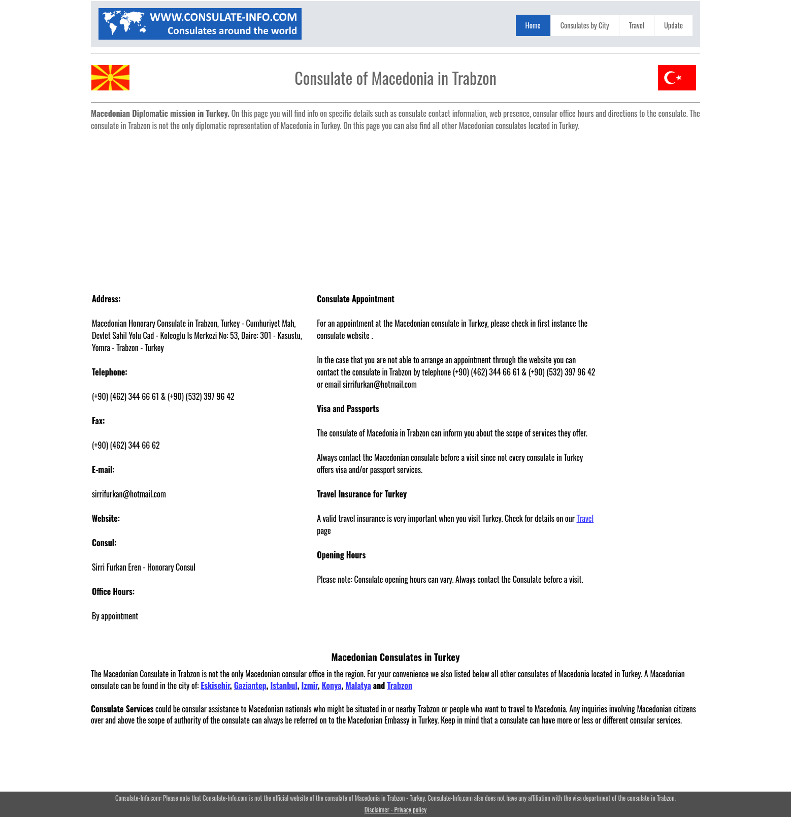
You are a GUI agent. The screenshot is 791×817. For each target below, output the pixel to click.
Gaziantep (250, 685)
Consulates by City (585, 25)
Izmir (310, 685)
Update (673, 25)
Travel (636, 25)
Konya (332, 685)
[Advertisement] (395, 206)
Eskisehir (215, 685)
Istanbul (283, 685)
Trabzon (399, 685)
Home (533, 25)
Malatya (358, 685)
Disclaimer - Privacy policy (395, 809)
